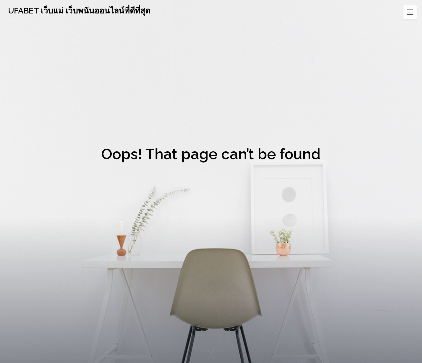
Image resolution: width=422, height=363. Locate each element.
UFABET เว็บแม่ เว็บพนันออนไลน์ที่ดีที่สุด (79, 10)
